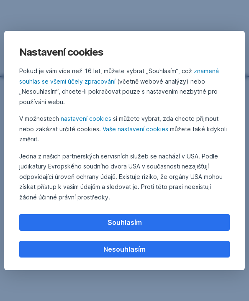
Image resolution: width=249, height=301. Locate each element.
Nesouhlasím (124, 249)
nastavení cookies (86, 118)
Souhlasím (125, 222)
